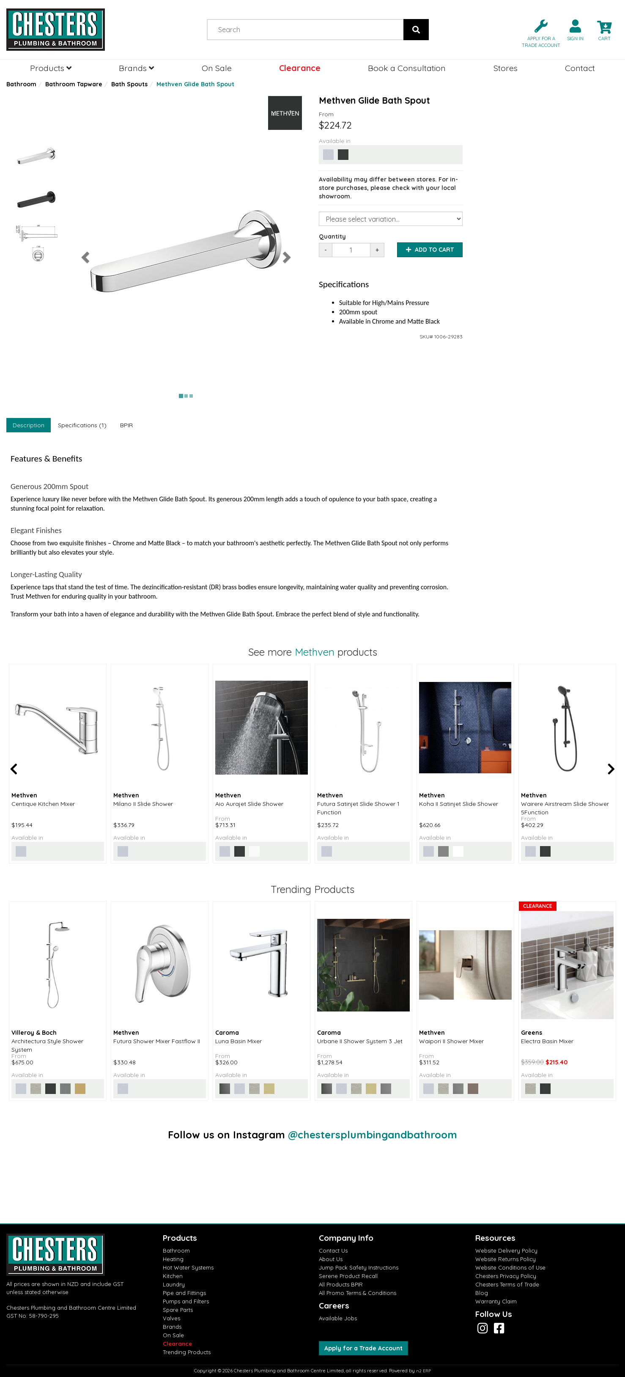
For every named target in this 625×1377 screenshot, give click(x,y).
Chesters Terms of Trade (507, 1284)
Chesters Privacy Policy (505, 1276)
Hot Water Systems (188, 1267)
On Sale (217, 68)
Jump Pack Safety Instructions (358, 1267)
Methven (314, 652)
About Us (331, 1259)
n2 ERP (423, 1371)
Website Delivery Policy (506, 1250)
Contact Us (333, 1250)
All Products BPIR (341, 1284)
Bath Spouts (129, 84)
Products (50, 68)
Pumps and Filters (186, 1301)
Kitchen (173, 1276)
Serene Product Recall (348, 1276)
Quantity (332, 236)
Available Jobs (338, 1318)
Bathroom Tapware (73, 84)
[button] (537, 33)
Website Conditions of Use (510, 1267)
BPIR (126, 425)
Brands (136, 68)
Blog (481, 1292)
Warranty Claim (496, 1301)
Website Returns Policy (505, 1259)
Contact (580, 68)
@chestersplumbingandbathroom (372, 1134)
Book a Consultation (407, 68)
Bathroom (21, 84)
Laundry (174, 1284)
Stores (505, 68)
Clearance (300, 68)
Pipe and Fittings (184, 1292)
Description (28, 425)
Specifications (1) (82, 425)
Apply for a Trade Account (363, 1348)
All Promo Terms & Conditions (357, 1292)
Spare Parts (178, 1309)
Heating (173, 1259)
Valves (171, 1318)
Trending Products (187, 1352)
